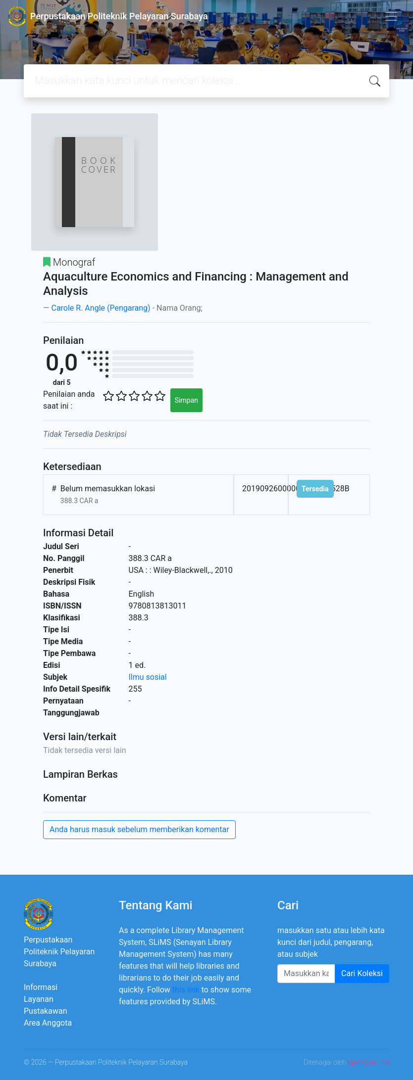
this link (186, 989)
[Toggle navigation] (391, 16)
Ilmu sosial (148, 677)
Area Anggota (48, 1023)
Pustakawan (45, 1011)
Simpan (186, 400)
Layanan (38, 999)
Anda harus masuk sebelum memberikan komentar (139, 829)
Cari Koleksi (362, 973)
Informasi (40, 987)
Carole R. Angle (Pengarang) (100, 308)
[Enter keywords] (306, 973)
